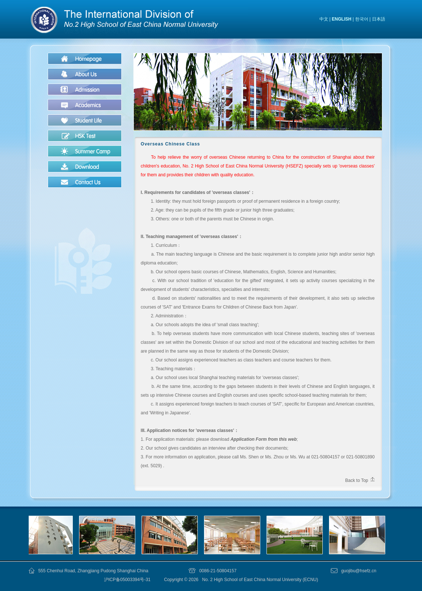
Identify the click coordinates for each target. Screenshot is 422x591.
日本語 (378, 19)
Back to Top (356, 480)
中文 (323, 19)
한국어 (361, 19)
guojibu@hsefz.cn (358, 570)
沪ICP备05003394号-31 (128, 579)
